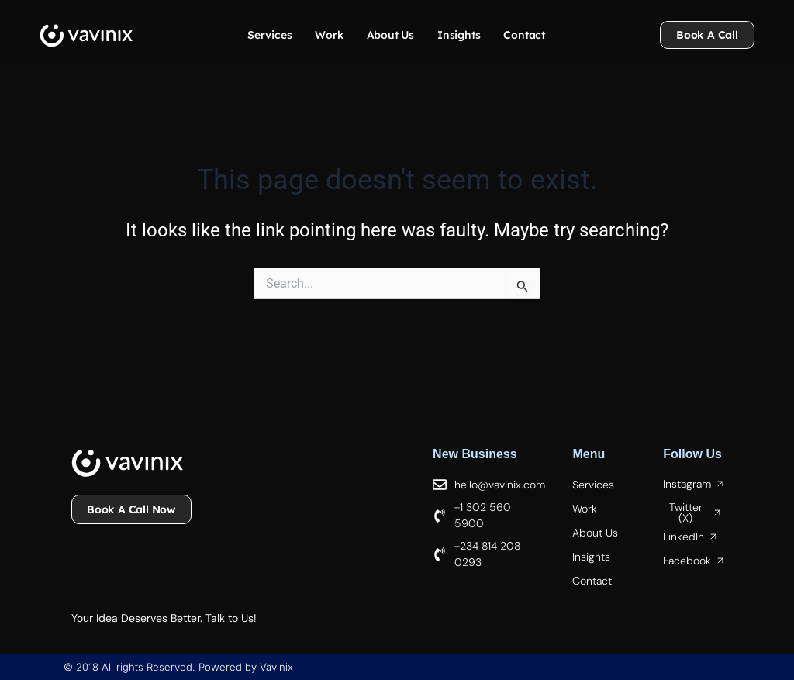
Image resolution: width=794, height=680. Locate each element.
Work (329, 35)
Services (269, 35)
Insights (458, 35)
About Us (390, 35)
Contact (524, 35)
